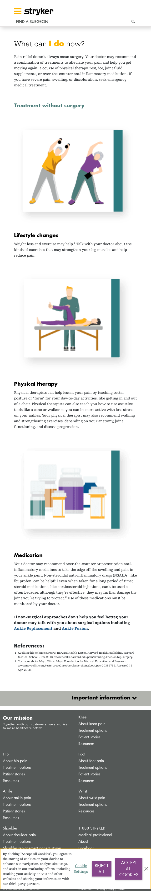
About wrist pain (91, 797)
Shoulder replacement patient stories (32, 848)
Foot (81, 754)
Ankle (7, 791)
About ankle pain (17, 797)
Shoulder (10, 828)
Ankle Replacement (33, 628)
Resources (86, 743)
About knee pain (91, 723)
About (83, 841)
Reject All (101, 869)
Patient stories (89, 737)
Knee (82, 717)
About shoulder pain (19, 834)
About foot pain (91, 760)
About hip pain (15, 760)
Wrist (82, 791)
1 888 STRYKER (91, 828)
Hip (6, 754)
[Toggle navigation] (17, 11)
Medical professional (95, 834)
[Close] (146, 869)
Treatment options (92, 730)
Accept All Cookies (128, 868)
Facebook (86, 848)
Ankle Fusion (75, 628)
